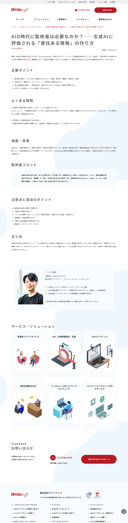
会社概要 (112, 2)
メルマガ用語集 (19, 507)
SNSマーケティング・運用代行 (101, 494)
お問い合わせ (107, 10)
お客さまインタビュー (60, 490)
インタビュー (82, 19)
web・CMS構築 (19, 498)
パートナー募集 (102, 2)
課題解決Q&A (105, 19)
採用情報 (92, 2)
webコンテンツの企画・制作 (62, 494)
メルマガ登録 (51, 2)
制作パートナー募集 (97, 498)
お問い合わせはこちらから (97, 440)
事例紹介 (62, 19)
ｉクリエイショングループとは (24, 486)
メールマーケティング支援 (23, 494)
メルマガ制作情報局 (97, 503)
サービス (20, 19)
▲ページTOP (122, 510)
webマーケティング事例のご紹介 (25, 490)
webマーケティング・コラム (66, 2)
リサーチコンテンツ (59, 503)
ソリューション (41, 19)
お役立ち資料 (82, 2)
